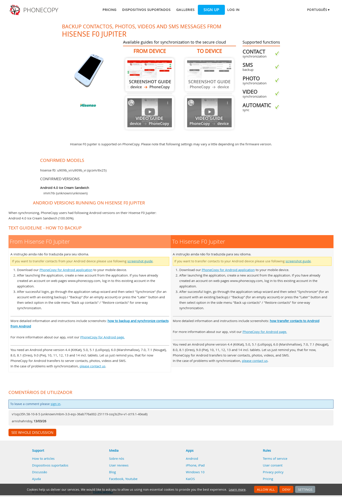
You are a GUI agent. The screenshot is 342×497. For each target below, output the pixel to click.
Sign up (211, 9)
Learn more (237, 490)
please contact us (92, 366)
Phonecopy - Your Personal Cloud (34, 10)
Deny (286, 489)
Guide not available (149, 112)
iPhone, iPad (195, 465)
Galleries (185, 9)
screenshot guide (140, 261)
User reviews (118, 465)
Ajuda (36, 479)
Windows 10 (195, 472)
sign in (55, 404)
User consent (272, 465)
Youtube (131, 479)
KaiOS (190, 479)
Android (192, 458)
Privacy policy (273, 472)
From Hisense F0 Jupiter (149, 75)
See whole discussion (32, 432)
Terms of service (275, 458)
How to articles (43, 458)
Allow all (266, 489)
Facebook (116, 479)
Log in (233, 9)
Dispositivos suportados (146, 9)
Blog (112, 472)
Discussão (39, 472)
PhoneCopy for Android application (65, 270)
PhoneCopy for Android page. (102, 337)
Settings (305, 489)
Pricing (109, 9)
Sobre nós (116, 458)
